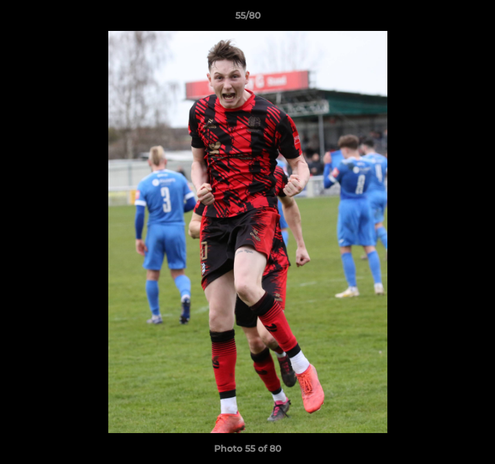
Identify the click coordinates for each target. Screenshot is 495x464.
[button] (479, 18)
